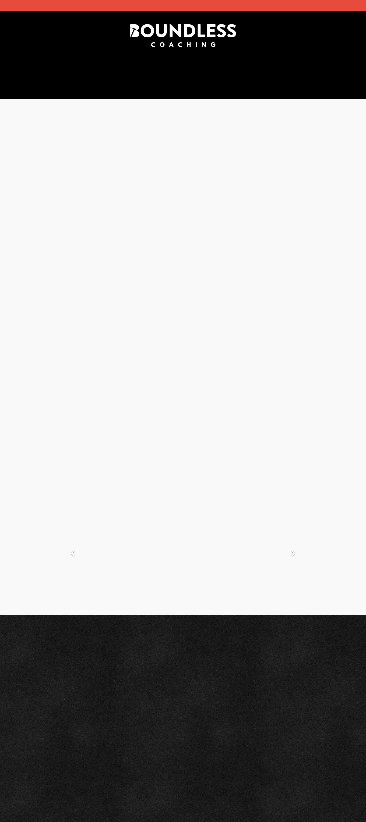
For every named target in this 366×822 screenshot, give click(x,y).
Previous (72, 554)
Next (293, 554)
